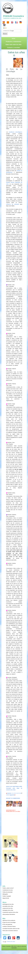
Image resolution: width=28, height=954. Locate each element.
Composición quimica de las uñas (10, 912)
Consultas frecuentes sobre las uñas (11, 928)
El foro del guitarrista (7, 924)
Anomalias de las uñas (8, 906)
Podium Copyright (7, 896)
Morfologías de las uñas (8, 904)
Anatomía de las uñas (8, 908)
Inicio (13, 38)
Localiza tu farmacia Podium (9, 926)
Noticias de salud (11, 941)
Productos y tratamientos (13, 41)
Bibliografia (5, 894)
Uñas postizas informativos (9, 914)
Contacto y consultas (13, 47)
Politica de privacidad (7, 892)
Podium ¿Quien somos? (8, 888)
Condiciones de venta (8, 890)
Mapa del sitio (6, 898)
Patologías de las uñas (8, 910)
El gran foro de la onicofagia (9, 922)
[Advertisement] (10, 825)
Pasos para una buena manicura (10, 930)
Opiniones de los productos (9, 920)
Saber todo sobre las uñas (14, 44)
